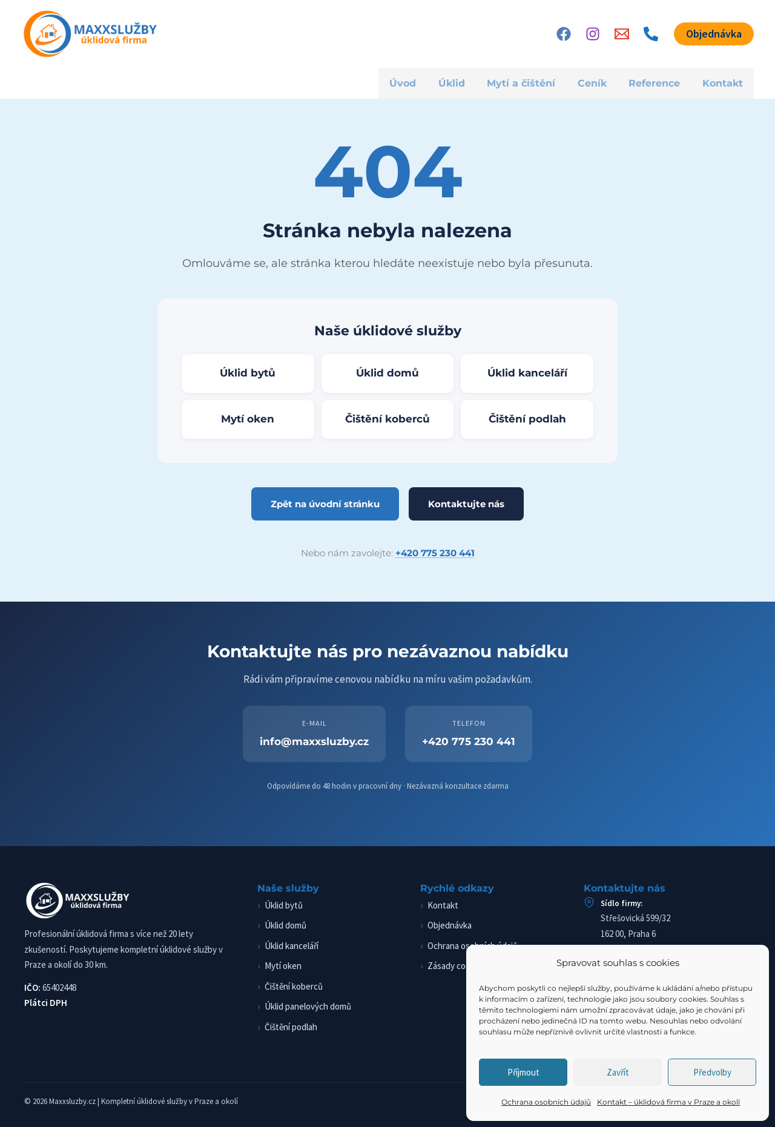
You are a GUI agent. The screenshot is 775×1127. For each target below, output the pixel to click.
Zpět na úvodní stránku (325, 504)
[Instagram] (593, 34)
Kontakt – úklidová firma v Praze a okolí (668, 1101)
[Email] (622, 34)
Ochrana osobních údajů (546, 1101)
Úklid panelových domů (308, 1006)
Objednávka (449, 925)
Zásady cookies (456, 965)
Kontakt (722, 83)
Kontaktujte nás (466, 504)
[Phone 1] (651, 34)
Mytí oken (247, 419)
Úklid (446, 83)
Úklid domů (387, 373)
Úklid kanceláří (527, 373)
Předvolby (712, 1072)
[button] (714, 33)
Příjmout (523, 1072)
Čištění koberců (387, 419)
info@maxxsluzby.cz (314, 741)
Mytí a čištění (516, 83)
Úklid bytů (247, 373)
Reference (652, 83)
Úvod (398, 83)
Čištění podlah (527, 419)
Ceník (587, 83)
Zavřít (618, 1072)
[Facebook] (564, 34)
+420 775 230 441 (435, 553)
